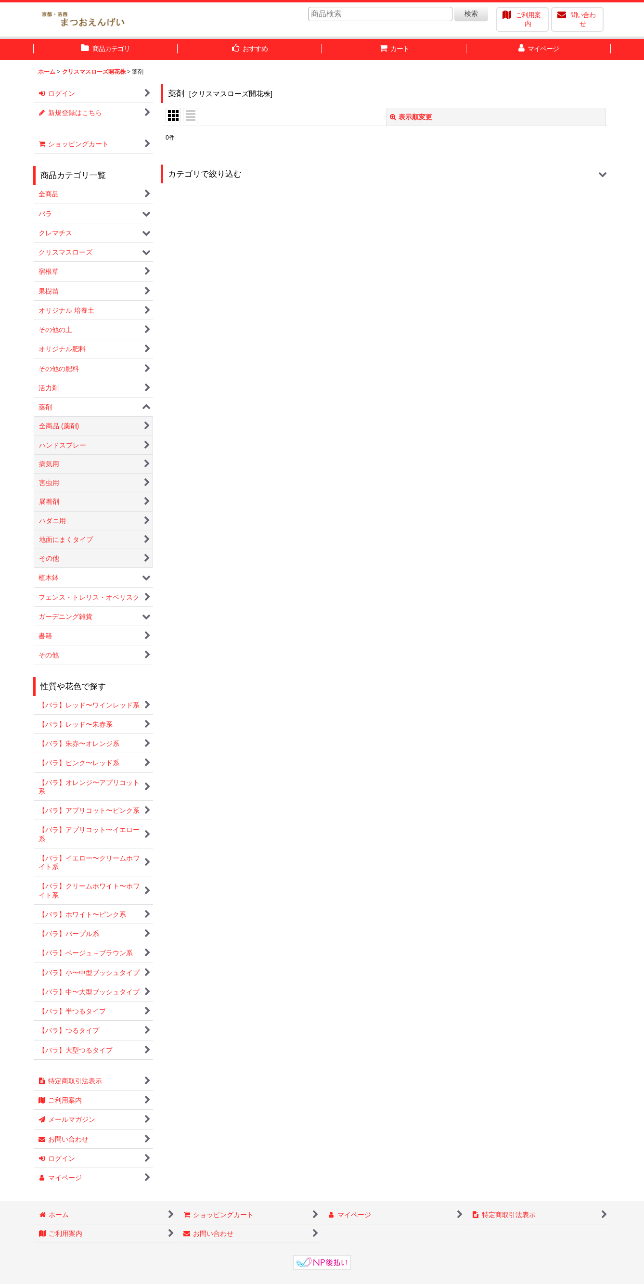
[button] (386, 174)
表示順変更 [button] (411, 117)
